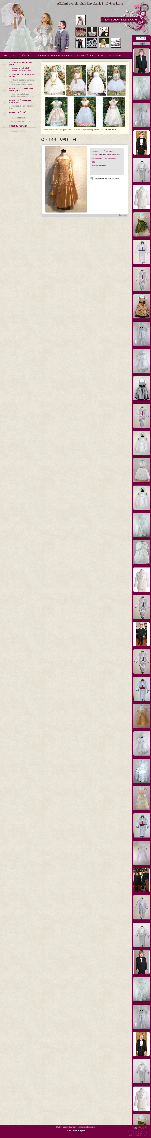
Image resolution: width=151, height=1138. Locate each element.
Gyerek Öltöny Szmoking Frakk (22, 76)
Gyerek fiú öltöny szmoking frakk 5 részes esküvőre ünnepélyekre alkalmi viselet (21, 82)
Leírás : (95, 151)
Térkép (25, 55)
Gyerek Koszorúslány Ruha (20, 64)
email (5, 55)
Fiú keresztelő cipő (19, 118)
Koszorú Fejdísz (18, 131)
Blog (100, 55)
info (15, 55)
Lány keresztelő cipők (20, 121)
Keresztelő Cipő (17, 113)
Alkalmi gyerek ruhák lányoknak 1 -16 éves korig (20, 69)
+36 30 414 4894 (114, 55)
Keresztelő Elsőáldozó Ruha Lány (21, 90)
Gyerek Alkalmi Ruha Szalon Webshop (53, 55)
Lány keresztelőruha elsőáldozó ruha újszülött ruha (21, 95)
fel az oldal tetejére (75, 1130)
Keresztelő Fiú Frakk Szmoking (20, 102)
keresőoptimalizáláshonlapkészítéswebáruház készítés (138, 1132)
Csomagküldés (85, 55)
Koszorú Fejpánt (18, 126)
